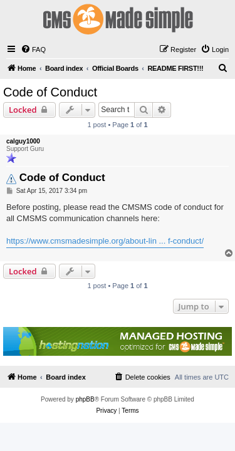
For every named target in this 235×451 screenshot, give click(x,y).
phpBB (85, 399)
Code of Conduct (50, 92)
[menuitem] (33, 49)
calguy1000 (23, 141)
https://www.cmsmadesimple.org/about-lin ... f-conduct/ (105, 241)
